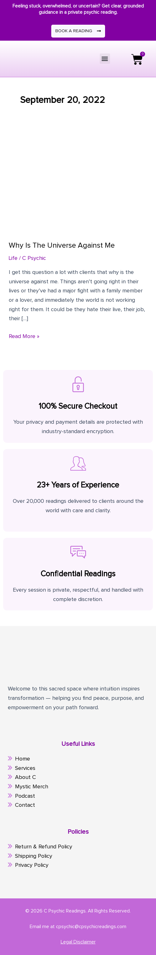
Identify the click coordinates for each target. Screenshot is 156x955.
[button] (105, 58)
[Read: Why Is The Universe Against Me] (78, 182)
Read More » (24, 335)
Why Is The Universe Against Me (62, 245)
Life (13, 258)
